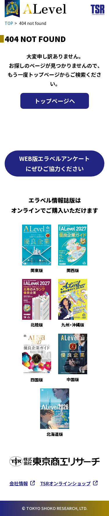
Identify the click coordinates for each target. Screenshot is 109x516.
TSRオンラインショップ (65, 483)
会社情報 (18, 483)
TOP (9, 23)
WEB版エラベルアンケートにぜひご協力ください (54, 163)
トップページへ (54, 101)
